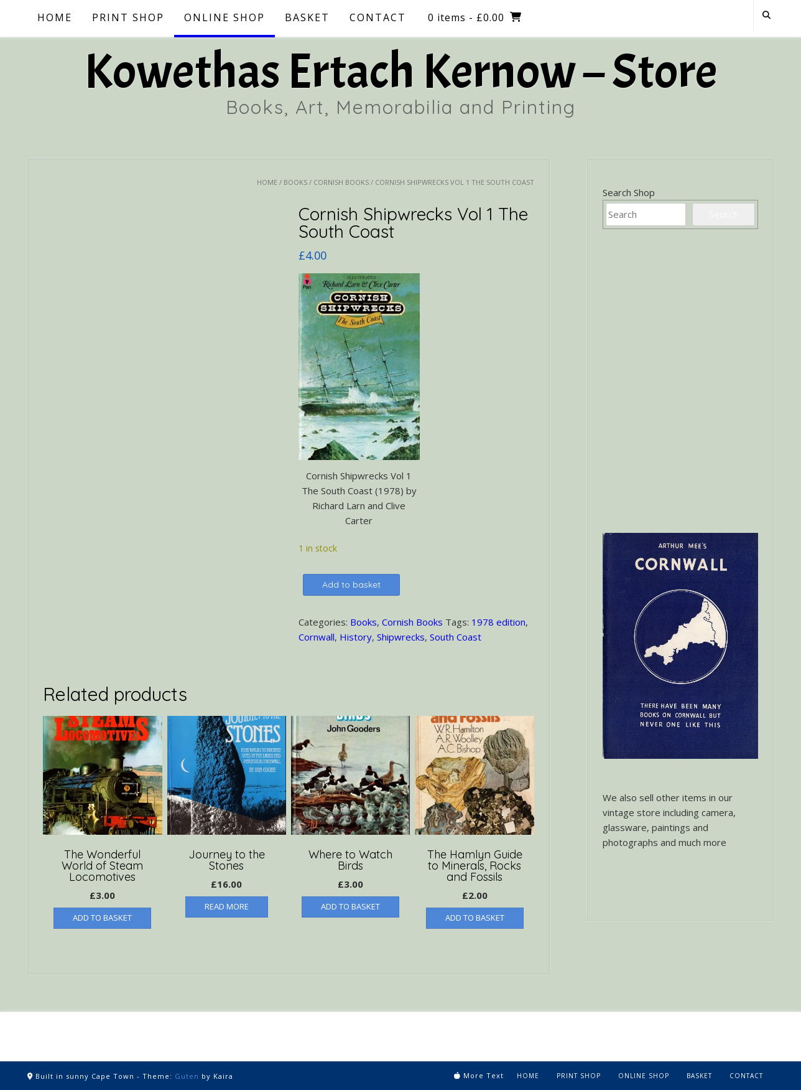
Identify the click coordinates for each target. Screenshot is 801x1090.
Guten (187, 1076)
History (356, 637)
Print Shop (128, 17)
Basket (307, 17)
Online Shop (224, 17)
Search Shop (629, 192)
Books (295, 182)
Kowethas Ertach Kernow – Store (400, 71)
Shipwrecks (401, 637)
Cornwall (317, 637)
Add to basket (351, 584)
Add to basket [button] (102, 917)
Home (54, 17)
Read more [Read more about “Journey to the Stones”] (227, 906)
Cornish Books (341, 182)
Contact (378, 17)
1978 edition (498, 622)
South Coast (455, 637)
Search (723, 214)
